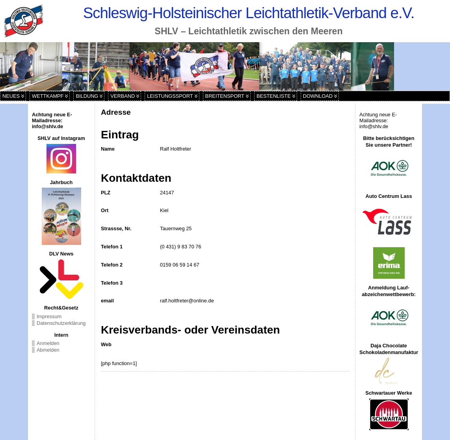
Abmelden (48, 350)
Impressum (49, 316)
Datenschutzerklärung (61, 323)
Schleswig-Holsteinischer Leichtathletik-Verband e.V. (249, 12)
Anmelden (48, 343)
